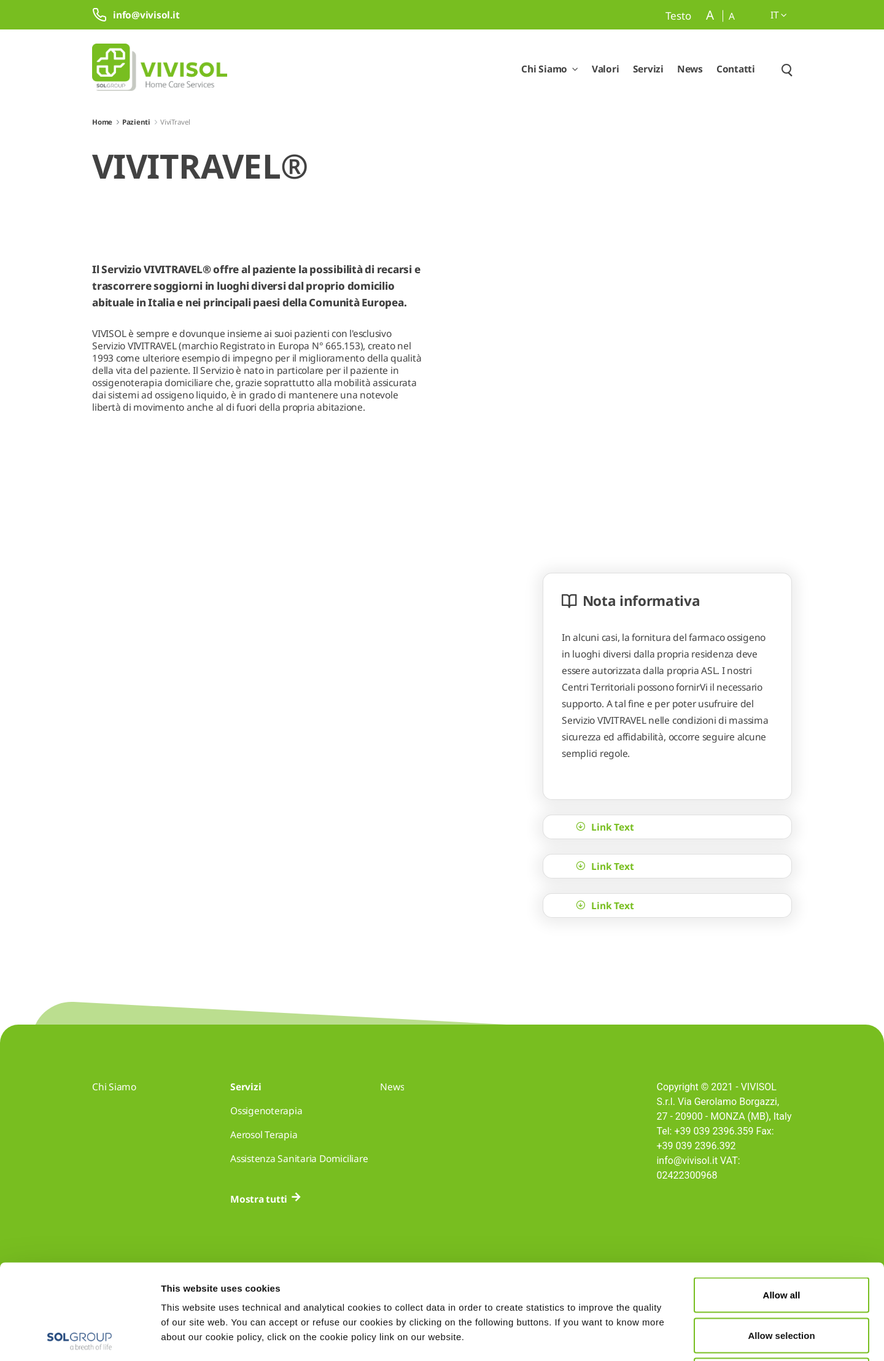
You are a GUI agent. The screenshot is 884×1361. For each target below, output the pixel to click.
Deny (781, 1280)
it (778, 14)
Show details (637, 1337)
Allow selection (781, 1240)
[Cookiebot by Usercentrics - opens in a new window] (79, 1337)
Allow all (782, 1200)
